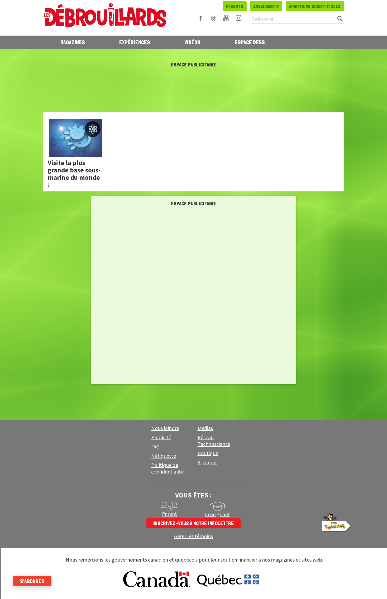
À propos (207, 462)
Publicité (161, 437)
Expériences (134, 42)
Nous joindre (165, 428)
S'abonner (32, 581)
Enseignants (266, 6)
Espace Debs (250, 42)
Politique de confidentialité (167, 469)
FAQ (155, 447)
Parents (234, 6)
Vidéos (192, 42)
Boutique (208, 453)
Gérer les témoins (193, 536)
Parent (169, 514)
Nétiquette (163, 456)
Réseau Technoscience (214, 441)
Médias (205, 428)
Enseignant (217, 514)
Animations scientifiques (315, 6)
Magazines (72, 42)
